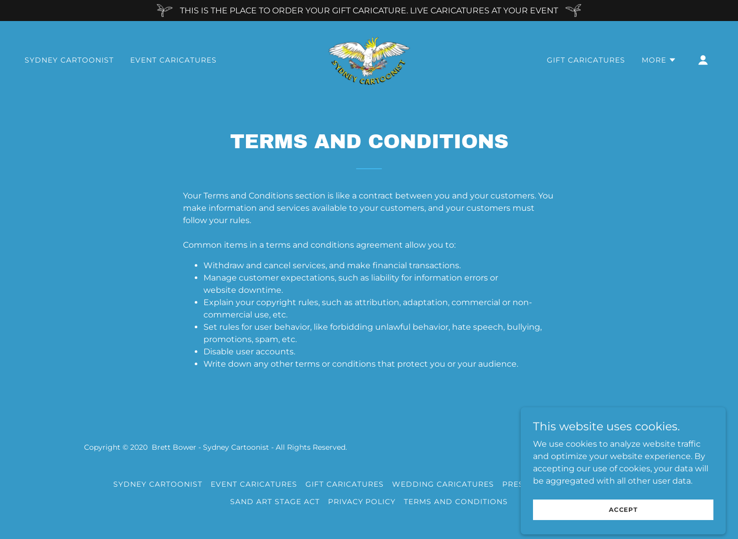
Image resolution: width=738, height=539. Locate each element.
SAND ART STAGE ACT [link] (275, 501)
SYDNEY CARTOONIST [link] (69, 60)
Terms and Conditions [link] (456, 501)
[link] (369, 59)
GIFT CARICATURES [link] (586, 60)
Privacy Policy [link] (362, 501)
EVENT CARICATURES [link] (173, 60)
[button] (659, 60)
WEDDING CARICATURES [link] (443, 484)
